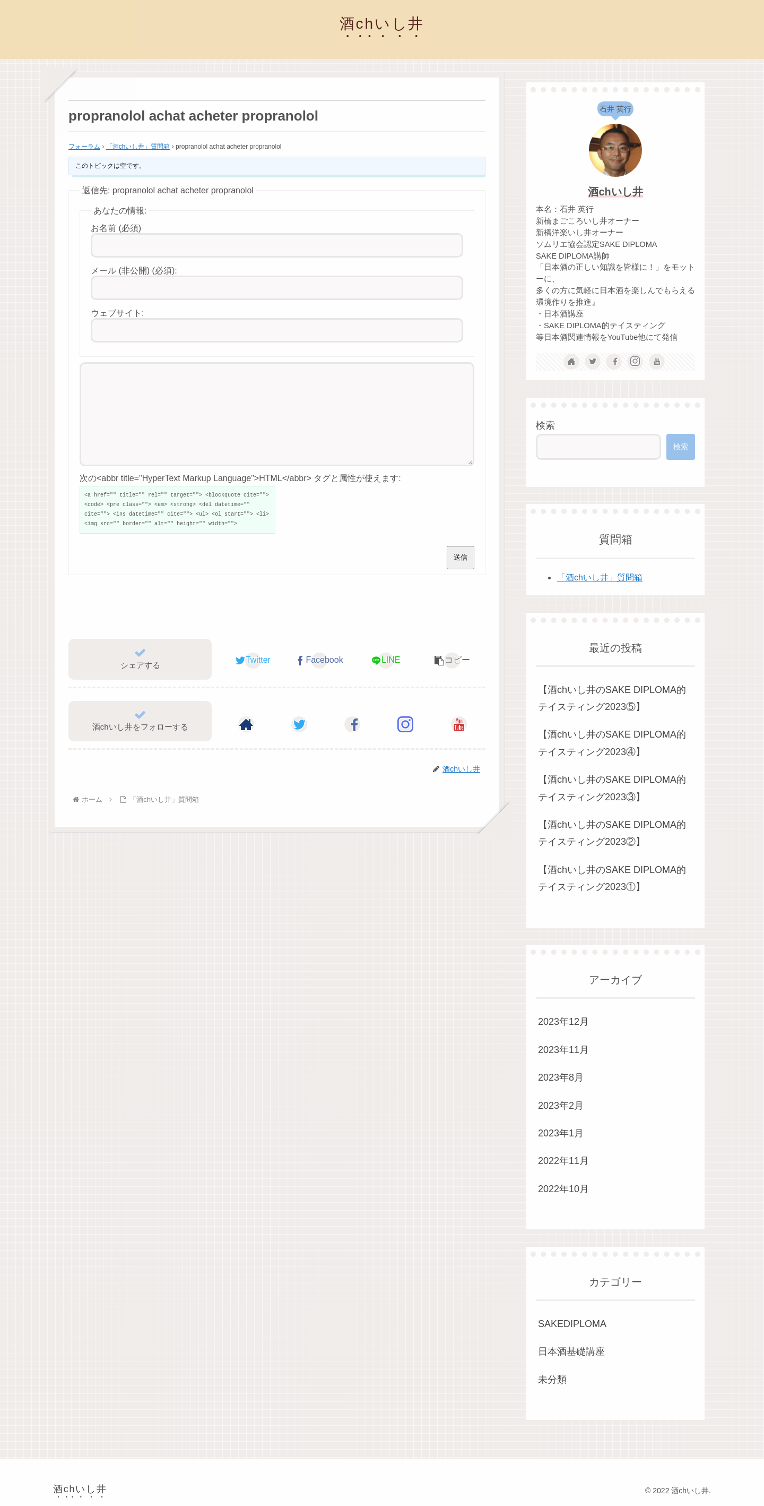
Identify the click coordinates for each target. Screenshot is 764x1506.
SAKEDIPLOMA (572, 1324)
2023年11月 (563, 1050)
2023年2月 (561, 1105)
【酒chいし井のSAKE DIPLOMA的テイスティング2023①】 (612, 878)
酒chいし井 (615, 192)
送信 (460, 576)
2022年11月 (563, 1161)
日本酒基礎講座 (571, 1351)
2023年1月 (561, 1133)
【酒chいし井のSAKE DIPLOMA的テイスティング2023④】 (612, 743)
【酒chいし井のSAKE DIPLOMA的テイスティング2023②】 (612, 833)
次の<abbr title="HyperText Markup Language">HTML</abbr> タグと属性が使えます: (240, 497)
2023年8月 (561, 1077)
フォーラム (84, 146)
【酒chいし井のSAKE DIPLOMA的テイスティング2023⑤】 (612, 698)
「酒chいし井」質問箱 (138, 146)
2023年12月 (563, 1021)
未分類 (552, 1379)
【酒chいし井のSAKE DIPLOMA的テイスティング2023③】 (612, 788)
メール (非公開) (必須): (134, 270)
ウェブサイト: (117, 313)
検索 (545, 425)
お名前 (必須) (116, 228)
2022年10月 (563, 1189)
